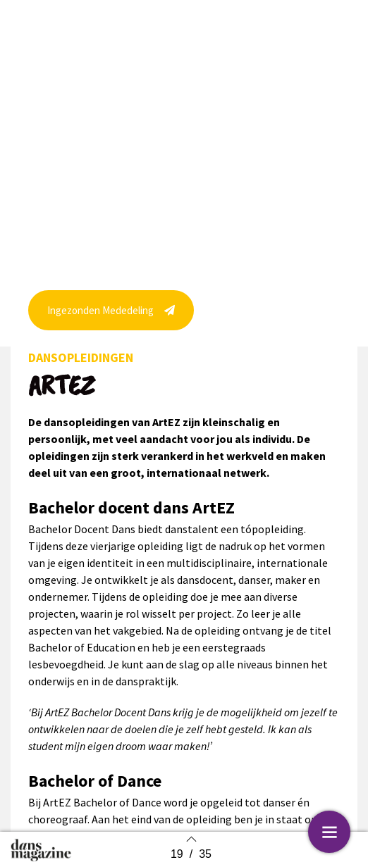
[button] (111, 324)
